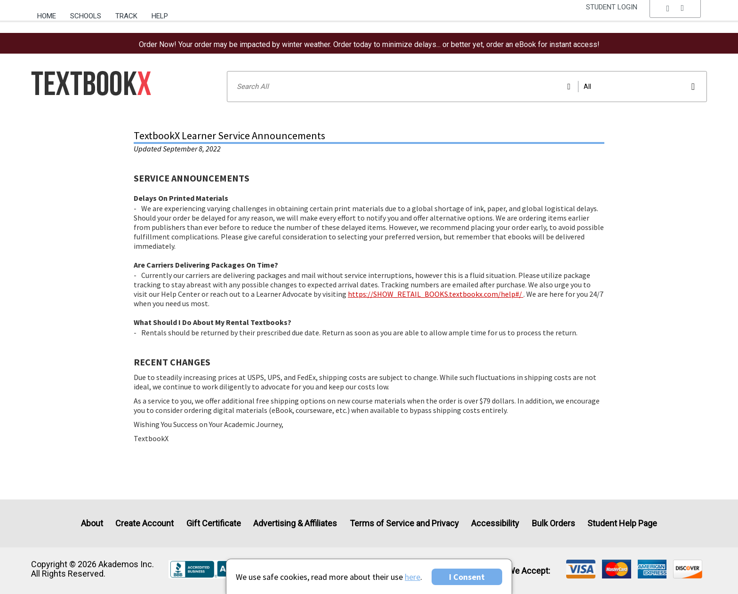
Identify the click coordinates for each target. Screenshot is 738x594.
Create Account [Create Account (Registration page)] (144, 523)
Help (160, 16)
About (92, 523)
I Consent (467, 576)
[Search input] (467, 86)
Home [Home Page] (46, 16)
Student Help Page (622, 523)
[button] (675, 16)
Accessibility (495, 523)
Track (126, 16)
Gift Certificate (213, 523)
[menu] (675, 16)
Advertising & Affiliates (295, 523)
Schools (85, 16)
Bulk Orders (553, 523)
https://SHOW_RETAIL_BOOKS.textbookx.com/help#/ (435, 294)
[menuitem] (50, 12)
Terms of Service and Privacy (404, 523)
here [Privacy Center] (412, 576)
